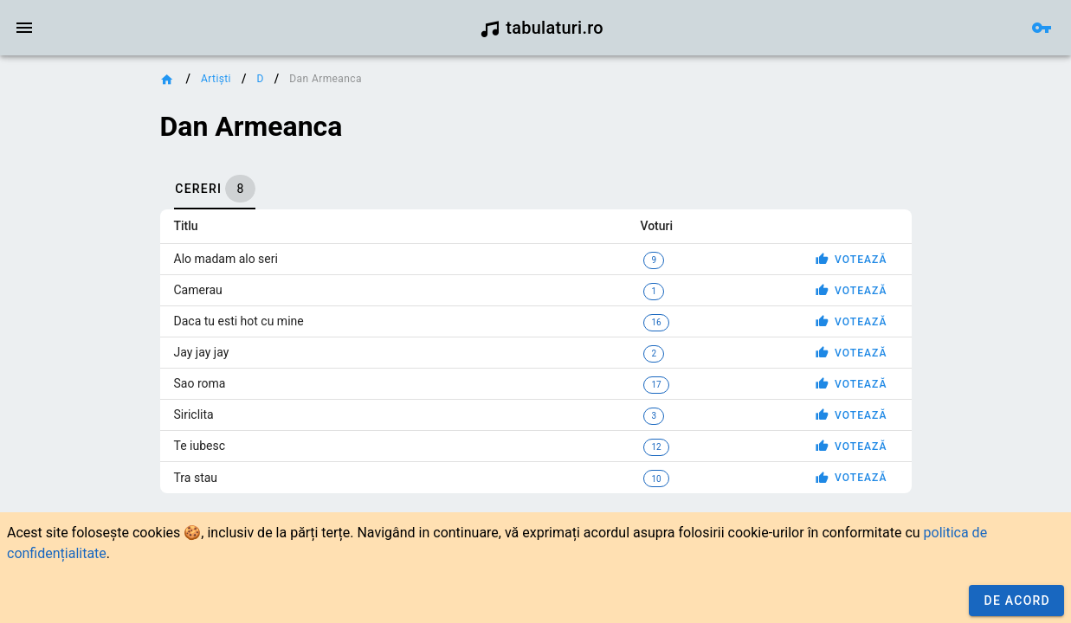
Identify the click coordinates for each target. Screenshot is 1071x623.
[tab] (214, 188)
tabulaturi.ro (541, 27)
